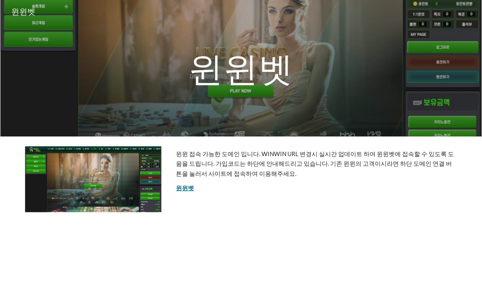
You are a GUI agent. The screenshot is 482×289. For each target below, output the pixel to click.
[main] (241, 68)
